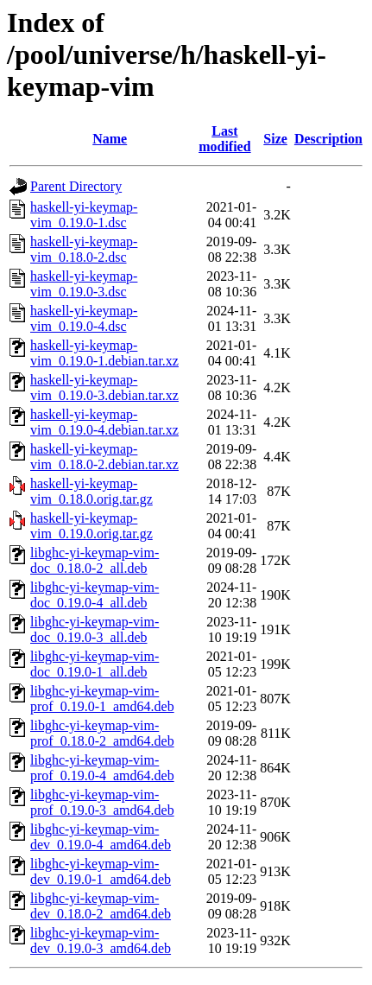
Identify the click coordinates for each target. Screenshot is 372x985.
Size (275, 138)
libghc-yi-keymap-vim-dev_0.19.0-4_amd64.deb (100, 837)
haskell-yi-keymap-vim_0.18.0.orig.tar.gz (91, 491)
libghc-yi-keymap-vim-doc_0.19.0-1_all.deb (94, 664)
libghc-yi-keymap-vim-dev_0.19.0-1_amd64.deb (100, 871)
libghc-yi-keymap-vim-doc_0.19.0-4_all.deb (94, 595)
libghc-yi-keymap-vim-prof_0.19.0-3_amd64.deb (102, 802)
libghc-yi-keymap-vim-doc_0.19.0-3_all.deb (94, 629)
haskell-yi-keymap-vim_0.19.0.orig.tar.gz (91, 526)
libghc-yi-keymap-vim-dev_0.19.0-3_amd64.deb (100, 940)
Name (109, 138)
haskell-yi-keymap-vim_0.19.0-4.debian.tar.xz (104, 422)
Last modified (224, 139)
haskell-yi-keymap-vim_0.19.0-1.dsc (83, 215)
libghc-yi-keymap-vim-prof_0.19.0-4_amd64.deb (102, 768)
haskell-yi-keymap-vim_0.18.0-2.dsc (83, 249)
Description (328, 138)
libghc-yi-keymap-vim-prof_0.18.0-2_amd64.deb (102, 733)
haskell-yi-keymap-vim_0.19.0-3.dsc (83, 284)
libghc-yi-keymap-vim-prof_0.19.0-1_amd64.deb (102, 698)
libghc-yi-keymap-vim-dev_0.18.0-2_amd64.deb (100, 906)
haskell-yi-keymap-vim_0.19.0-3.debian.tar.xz (104, 387)
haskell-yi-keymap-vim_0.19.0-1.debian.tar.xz (104, 353)
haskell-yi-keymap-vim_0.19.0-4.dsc (83, 318)
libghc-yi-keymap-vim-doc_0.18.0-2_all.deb (94, 560)
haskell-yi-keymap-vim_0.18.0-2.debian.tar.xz (104, 457)
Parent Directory (76, 186)
